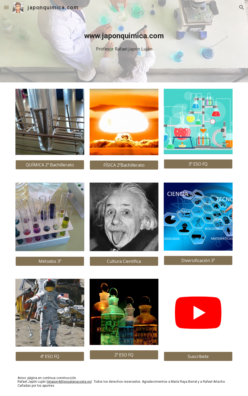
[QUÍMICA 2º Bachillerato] (50, 165)
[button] (6, 7)
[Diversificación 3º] (198, 260)
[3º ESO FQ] (198, 164)
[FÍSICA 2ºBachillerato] (124, 165)
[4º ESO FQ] (50, 356)
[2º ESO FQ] (124, 355)
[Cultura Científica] (124, 261)
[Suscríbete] (198, 356)
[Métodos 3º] (50, 261)
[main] (123, 41)
